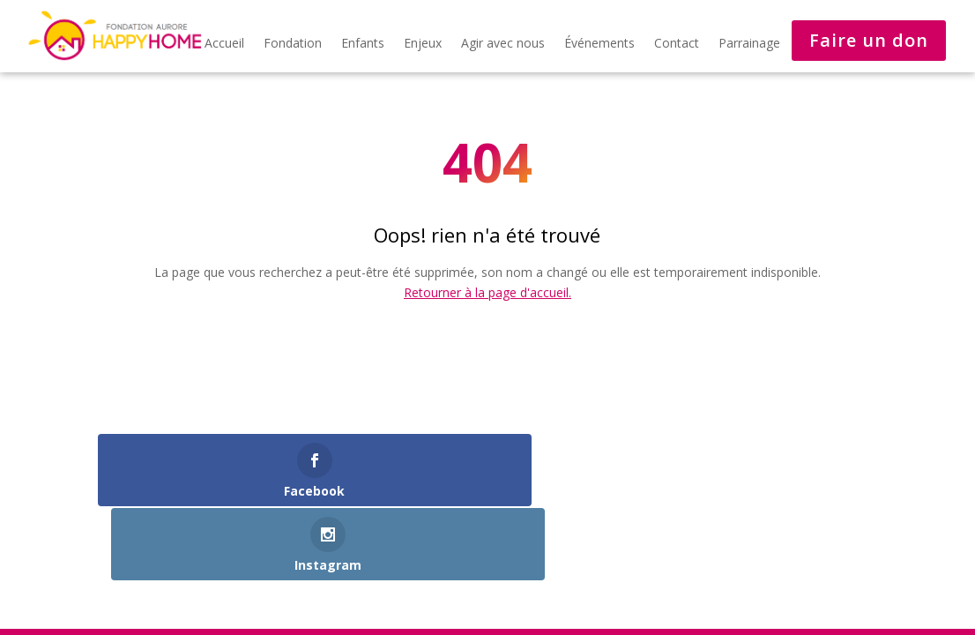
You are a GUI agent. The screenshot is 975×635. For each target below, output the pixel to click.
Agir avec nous (503, 44)
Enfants (362, 44)
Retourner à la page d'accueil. (487, 292)
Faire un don (868, 40)
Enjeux (423, 44)
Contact (676, 44)
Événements (599, 44)
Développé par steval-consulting (202, 578)
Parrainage (749, 44)
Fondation (293, 44)
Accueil (224, 44)
